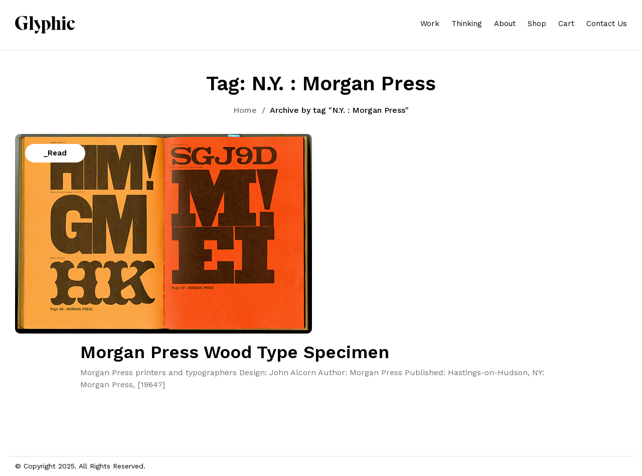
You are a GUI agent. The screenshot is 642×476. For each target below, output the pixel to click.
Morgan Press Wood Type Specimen (234, 352)
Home (245, 110)
